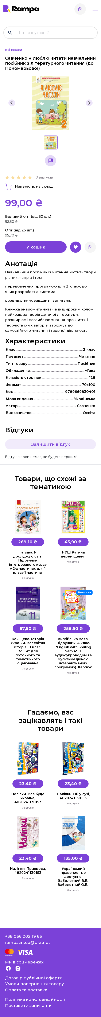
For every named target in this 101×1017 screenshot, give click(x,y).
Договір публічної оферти (34, 977)
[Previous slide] (11, 102)
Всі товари (13, 50)
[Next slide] (89, 102)
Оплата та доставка (26, 989)
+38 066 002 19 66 (23, 936)
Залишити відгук (50, 444)
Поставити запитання (29, 1005)
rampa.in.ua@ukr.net (27, 942)
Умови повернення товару (34, 983)
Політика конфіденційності (35, 999)
